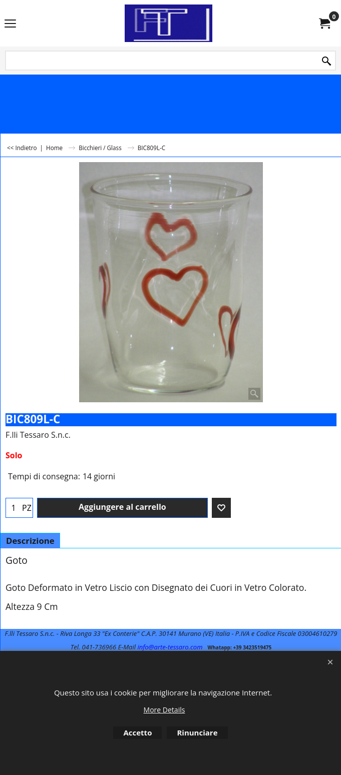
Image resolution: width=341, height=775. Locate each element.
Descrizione (30, 540)
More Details (164, 709)
